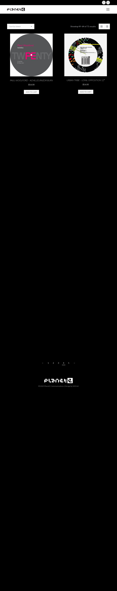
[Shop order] (20, 26)
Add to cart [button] (31, 92)
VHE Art (76, 386)
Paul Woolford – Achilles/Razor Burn (31, 80)
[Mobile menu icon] (108, 9)
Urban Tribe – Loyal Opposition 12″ (86, 80)
